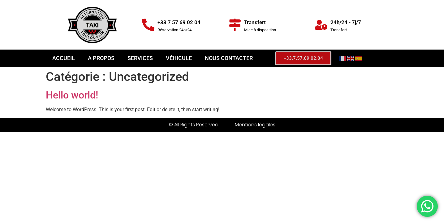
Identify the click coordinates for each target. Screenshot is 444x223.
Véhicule (179, 58)
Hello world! (72, 95)
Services (140, 58)
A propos (101, 58)
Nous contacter (229, 58)
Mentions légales (255, 124)
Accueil (63, 58)
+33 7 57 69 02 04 (178, 22)
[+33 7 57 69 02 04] (148, 25)
